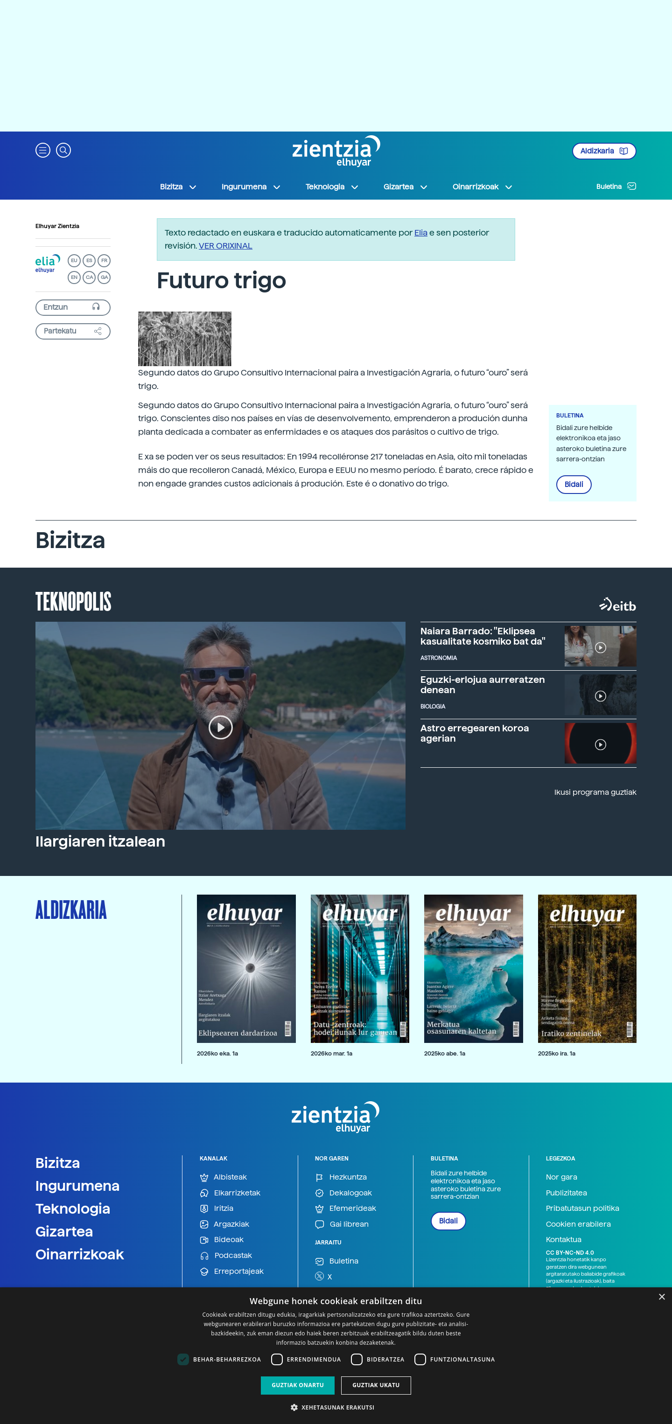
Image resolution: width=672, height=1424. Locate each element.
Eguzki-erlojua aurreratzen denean (482, 684)
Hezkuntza (341, 1177)
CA (89, 277)
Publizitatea (566, 1192)
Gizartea (64, 1231)
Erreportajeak (232, 1272)
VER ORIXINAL (225, 245)
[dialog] (336, 1355)
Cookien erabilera (578, 1224)
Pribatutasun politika (582, 1208)
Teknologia (73, 1208)
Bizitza (57, 1162)
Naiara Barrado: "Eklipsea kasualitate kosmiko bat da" (483, 636)
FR (104, 260)
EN (74, 277)
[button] (42, 149)
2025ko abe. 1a (444, 1053)
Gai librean (342, 1225)
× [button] (661, 1297)
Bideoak (222, 1240)
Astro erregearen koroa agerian (474, 733)
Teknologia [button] (332, 187)
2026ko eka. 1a (217, 1053)
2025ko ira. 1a (556, 1053)
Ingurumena (77, 1185)
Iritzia (216, 1209)
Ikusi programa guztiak (595, 792)
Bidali (574, 484)
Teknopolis (73, 600)
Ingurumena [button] (251, 187)
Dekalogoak (343, 1193)
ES (89, 260)
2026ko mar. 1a (331, 1053)
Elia (420, 232)
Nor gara (561, 1177)
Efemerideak (345, 1209)
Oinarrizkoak (79, 1254)
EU (74, 260)
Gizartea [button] (406, 187)
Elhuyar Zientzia (57, 226)
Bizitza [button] (178, 187)
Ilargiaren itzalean (100, 841)
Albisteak (223, 1177)
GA (104, 277)
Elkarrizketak (230, 1193)
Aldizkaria (604, 151)
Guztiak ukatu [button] (376, 1385)
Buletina (616, 186)
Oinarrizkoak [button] (483, 187)
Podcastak (226, 1256)
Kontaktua (563, 1239)
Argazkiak (224, 1225)
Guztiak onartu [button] (298, 1385)
